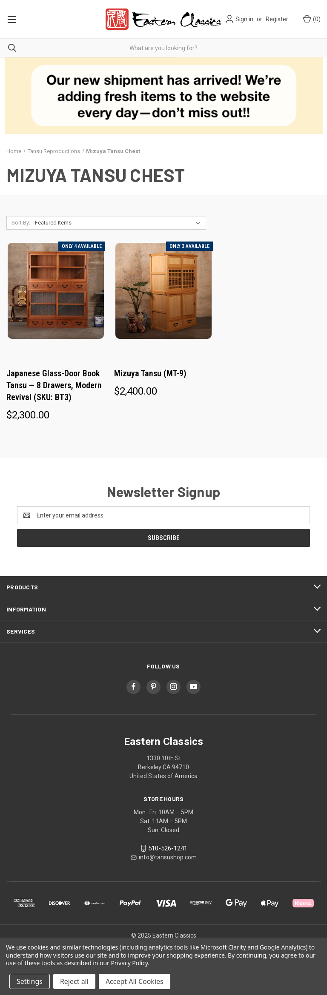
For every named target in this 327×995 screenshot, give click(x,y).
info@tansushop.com (168, 857)
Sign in (244, 19)
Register (277, 19)
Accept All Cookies (135, 981)
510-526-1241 (167, 848)
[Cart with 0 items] (311, 19)
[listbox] (119, 222)
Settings (30, 981)
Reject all (74, 981)
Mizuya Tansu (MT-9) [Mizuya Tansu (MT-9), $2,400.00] (150, 373)
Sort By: (20, 222)
